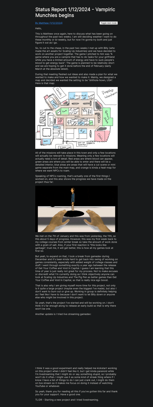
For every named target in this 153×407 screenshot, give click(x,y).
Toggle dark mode (109, 23)
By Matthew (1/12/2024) (49, 22)
